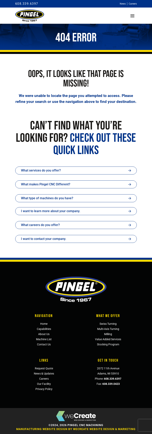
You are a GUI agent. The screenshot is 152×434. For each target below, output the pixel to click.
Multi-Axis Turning (108, 329)
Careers (44, 378)
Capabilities (44, 329)
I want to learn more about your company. (50, 211)
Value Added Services (108, 339)
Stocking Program (108, 344)
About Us (43, 334)
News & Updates (44, 373)
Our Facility (44, 383)
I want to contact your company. (43, 239)
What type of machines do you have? (47, 198)
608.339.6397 (26, 4)
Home (44, 323)
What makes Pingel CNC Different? (45, 184)
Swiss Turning (108, 323)
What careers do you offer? (40, 225)
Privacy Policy (43, 389)
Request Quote (44, 368)
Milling (108, 334)
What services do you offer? (41, 170)
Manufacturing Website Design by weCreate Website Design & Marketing (76, 429)
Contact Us (44, 344)
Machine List (44, 339)
